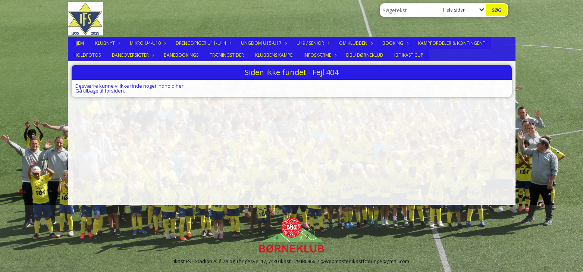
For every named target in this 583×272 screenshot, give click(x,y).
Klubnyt (107, 43)
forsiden (114, 90)
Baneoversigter (132, 55)
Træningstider (227, 55)
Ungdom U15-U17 (263, 43)
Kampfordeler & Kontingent (451, 43)
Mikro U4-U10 (147, 43)
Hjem (78, 43)
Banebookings (181, 55)
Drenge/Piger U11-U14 (203, 43)
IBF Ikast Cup (408, 55)
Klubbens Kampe (273, 55)
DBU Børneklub (364, 55)
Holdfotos (87, 55)
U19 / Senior (312, 43)
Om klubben (355, 43)
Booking (394, 43)
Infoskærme (319, 55)
